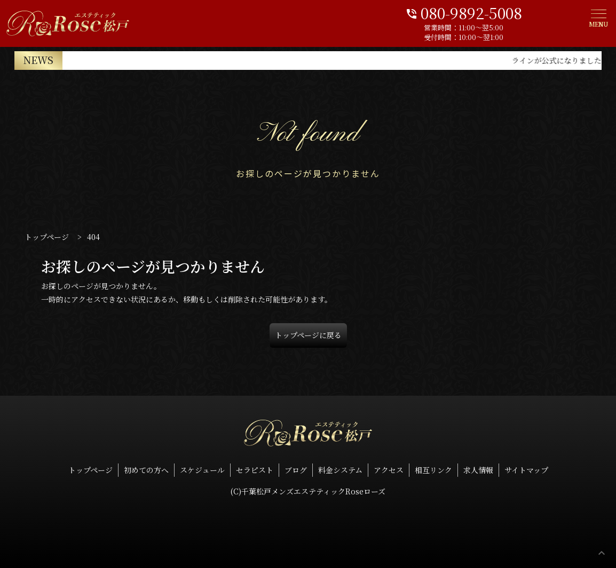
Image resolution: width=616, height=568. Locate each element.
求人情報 (478, 470)
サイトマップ (526, 470)
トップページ (90, 470)
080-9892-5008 (506, 12)
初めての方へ (146, 470)
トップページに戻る (308, 335)
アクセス (389, 470)
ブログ (296, 470)
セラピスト (254, 470)
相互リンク (433, 470)
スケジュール (202, 470)
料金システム (340, 470)
